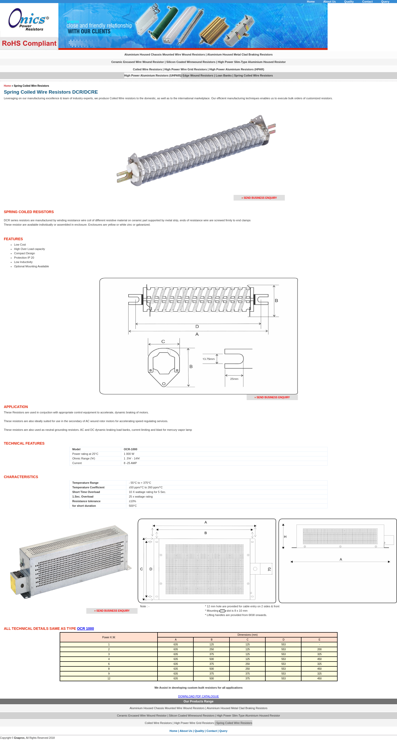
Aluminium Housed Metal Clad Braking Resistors (240, 54)
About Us (329, 1)
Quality (349, 1)
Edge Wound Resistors (198, 75)
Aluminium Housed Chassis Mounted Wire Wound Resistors (164, 54)
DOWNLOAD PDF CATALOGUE (198, 696)
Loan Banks (224, 75)
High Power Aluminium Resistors (231, 69)
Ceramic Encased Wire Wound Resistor (138, 61)
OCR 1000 (85, 628)
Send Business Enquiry (260, 197)
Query (385, 1)
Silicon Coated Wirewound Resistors (191, 61)
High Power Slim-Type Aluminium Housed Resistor (252, 61)
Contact (367, 1)
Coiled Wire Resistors (147, 69)
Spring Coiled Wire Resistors (253, 75)
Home (311, 1)
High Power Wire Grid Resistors (185, 69)
